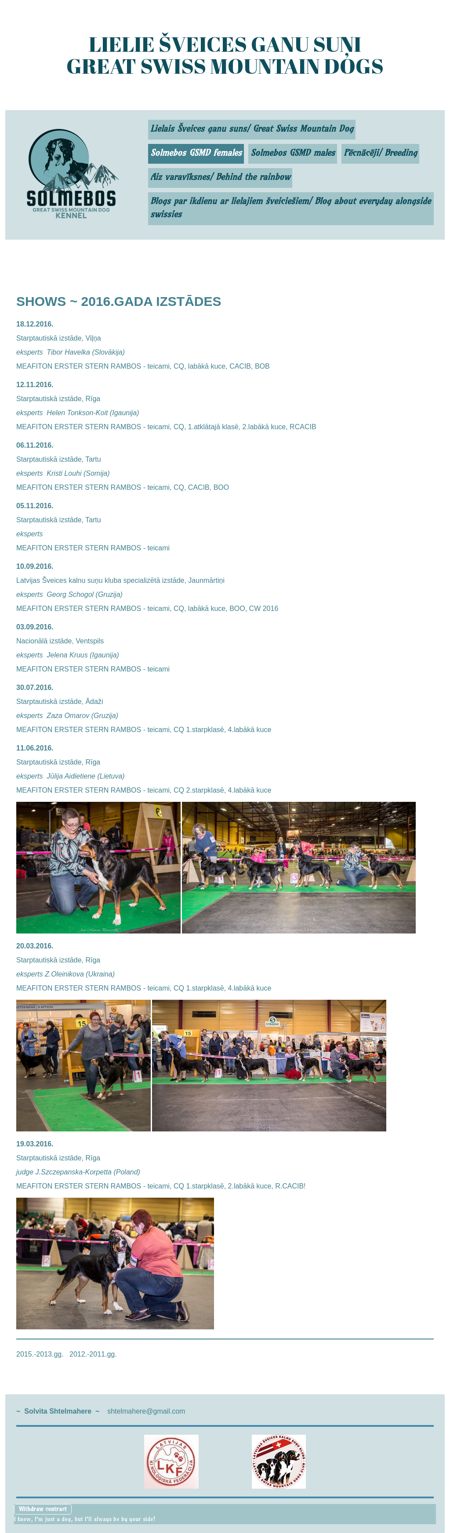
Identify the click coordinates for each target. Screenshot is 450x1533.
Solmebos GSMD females (196, 152)
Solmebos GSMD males (292, 152)
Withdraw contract (43, 1508)
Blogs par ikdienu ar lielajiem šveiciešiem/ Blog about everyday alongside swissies (290, 207)
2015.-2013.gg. (40, 1354)
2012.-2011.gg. (93, 1354)
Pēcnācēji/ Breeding (380, 152)
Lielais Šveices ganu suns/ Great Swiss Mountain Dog (251, 128)
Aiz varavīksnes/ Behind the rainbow (220, 176)
